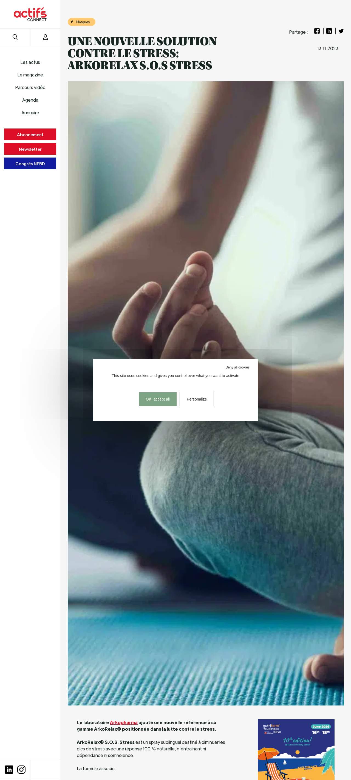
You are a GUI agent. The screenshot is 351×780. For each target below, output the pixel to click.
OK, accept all (158, 399)
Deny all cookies (238, 367)
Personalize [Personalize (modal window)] (197, 399)
